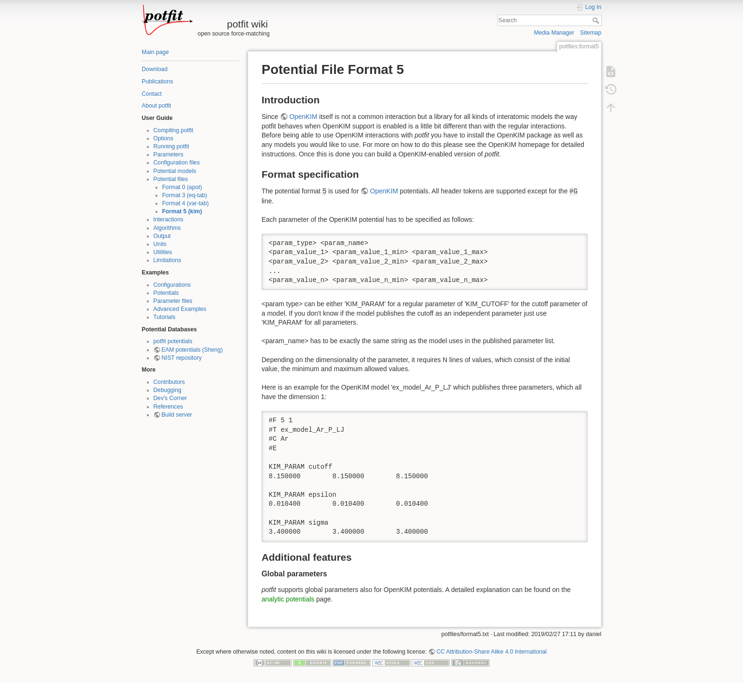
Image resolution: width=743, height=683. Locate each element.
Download (154, 69)
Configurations (172, 285)
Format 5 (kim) (182, 211)
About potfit (156, 105)
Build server (177, 414)
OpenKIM (303, 116)
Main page (155, 52)
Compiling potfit (173, 130)
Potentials (166, 293)
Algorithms (167, 228)
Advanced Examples (180, 309)
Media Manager (554, 32)
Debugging (167, 390)
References (168, 406)
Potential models (175, 171)
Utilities (163, 252)
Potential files (171, 179)
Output (162, 236)
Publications (157, 81)
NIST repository (182, 358)
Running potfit (172, 146)
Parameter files (173, 301)
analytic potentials (288, 599)
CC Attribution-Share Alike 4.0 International (491, 651)
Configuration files (177, 162)
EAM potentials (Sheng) (192, 349)
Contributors (169, 382)
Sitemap (590, 32)
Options (163, 138)
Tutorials (165, 317)
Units (160, 244)
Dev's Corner (170, 398)
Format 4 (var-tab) (185, 203)
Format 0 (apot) (182, 187)
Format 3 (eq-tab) (184, 195)
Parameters (168, 154)
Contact (152, 94)
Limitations (167, 260)
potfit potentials (173, 341)
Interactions (168, 219)
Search (596, 20)
